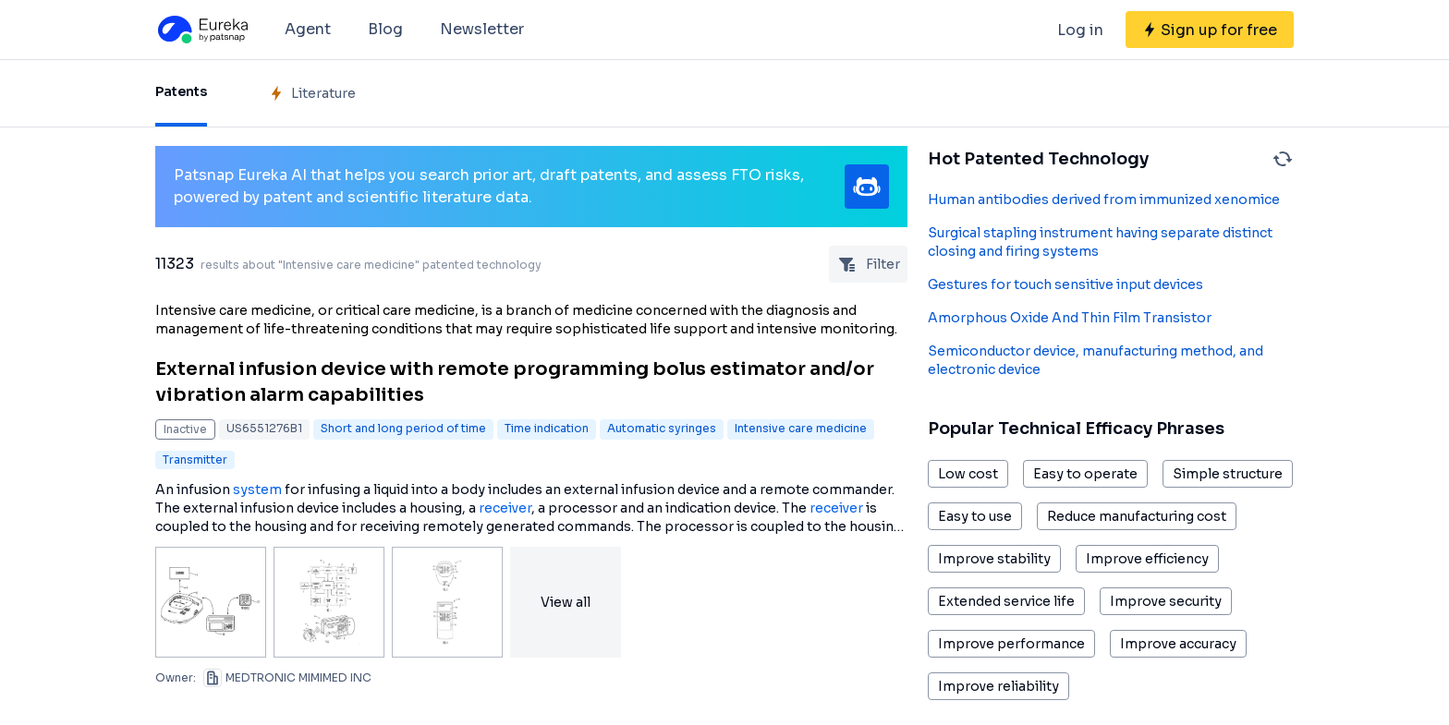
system (257, 489)
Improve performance (1011, 643)
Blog (385, 29)
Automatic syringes (661, 428)
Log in (1080, 30)
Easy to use (975, 516)
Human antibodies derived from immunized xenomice (1104, 199)
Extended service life (1006, 601)
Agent (308, 29)
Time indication (547, 428)
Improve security (1166, 601)
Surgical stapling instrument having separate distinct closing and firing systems (1100, 242)
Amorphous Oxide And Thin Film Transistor (1070, 317)
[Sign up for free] (1210, 29)
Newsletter (482, 29)
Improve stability (994, 558)
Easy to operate (1085, 473)
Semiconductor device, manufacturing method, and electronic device (1095, 360)
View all (566, 602)
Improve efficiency (1147, 558)
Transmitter (195, 459)
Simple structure (1228, 473)
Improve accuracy (1178, 643)
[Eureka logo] (201, 29)
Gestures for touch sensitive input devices (1065, 284)
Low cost (968, 473)
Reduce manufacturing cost (1136, 516)
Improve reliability (998, 686)
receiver (505, 508)
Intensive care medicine (801, 428)
